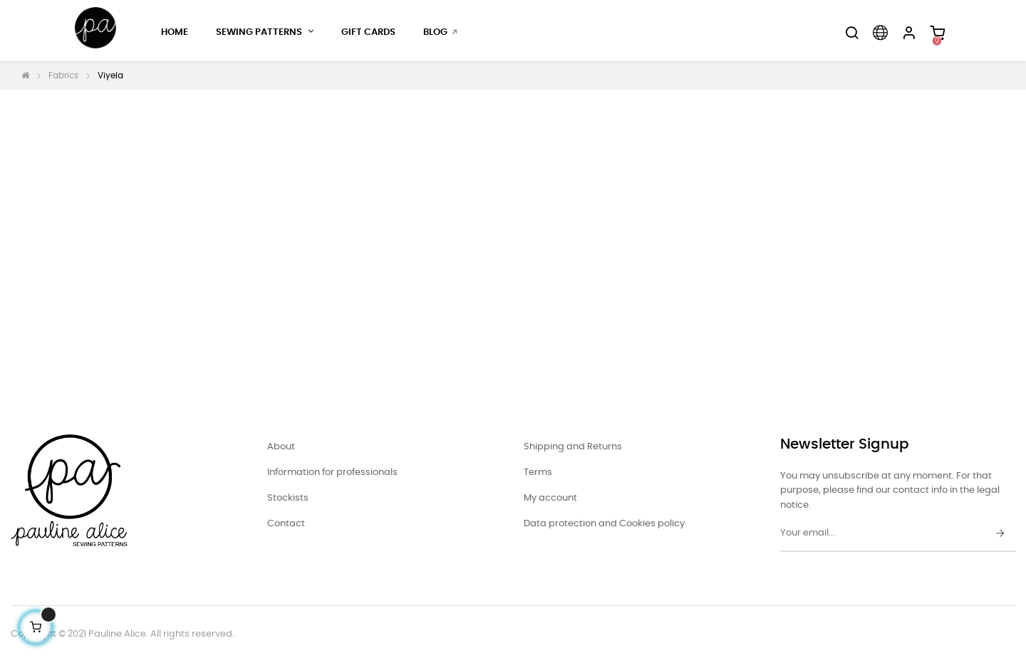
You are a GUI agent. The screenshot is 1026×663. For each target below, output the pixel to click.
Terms (538, 472)
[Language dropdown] (880, 32)
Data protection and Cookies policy (604, 523)
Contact (286, 523)
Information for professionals (332, 472)
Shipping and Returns (573, 446)
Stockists (288, 498)
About (281, 446)
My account (550, 498)
